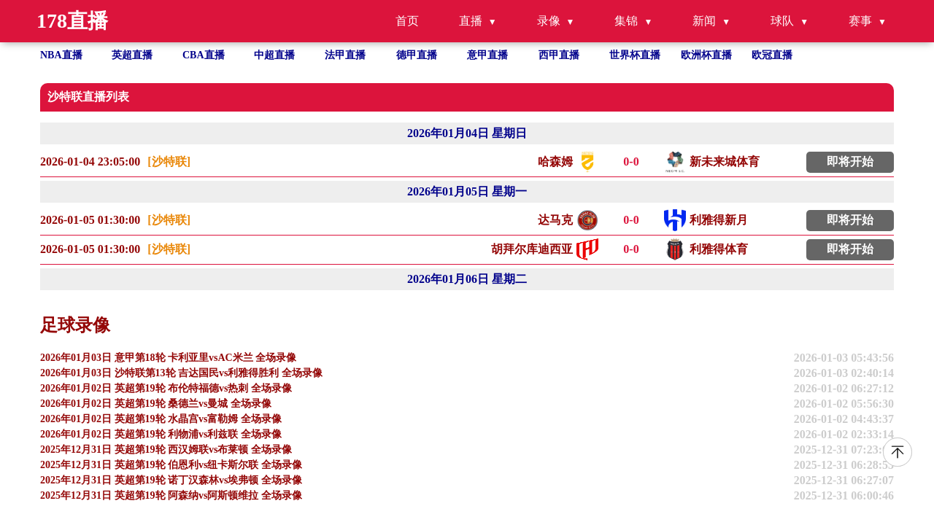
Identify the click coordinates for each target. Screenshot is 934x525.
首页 (407, 21)
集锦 (626, 21)
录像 (548, 21)
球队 (782, 21)
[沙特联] (168, 161)
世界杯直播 (634, 55)
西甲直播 (559, 55)
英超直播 (132, 55)
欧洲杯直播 (706, 55)
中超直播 (274, 55)
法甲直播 (345, 55)
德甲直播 (416, 55)
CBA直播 (203, 55)
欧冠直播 (772, 55)
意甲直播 (487, 55)
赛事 (860, 21)
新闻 (704, 21)
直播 (470, 21)
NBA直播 (61, 55)
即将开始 (850, 161)
